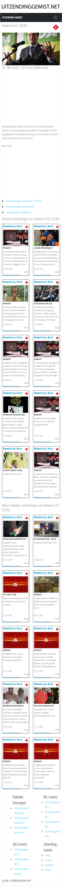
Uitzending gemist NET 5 (21, 852)
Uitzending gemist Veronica (21, 871)
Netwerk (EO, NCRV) (14, 25)
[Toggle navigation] (55, 17)
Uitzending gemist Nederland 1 (19, 212)
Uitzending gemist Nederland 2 (21, 820)
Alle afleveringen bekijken (11, 275)
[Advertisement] (30, 94)
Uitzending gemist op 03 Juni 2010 (20, 206)
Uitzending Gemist (12, 17)
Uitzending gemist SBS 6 (21, 861)
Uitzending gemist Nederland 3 (21, 830)
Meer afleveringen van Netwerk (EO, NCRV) (24, 201)
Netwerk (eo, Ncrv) (12, 226)
